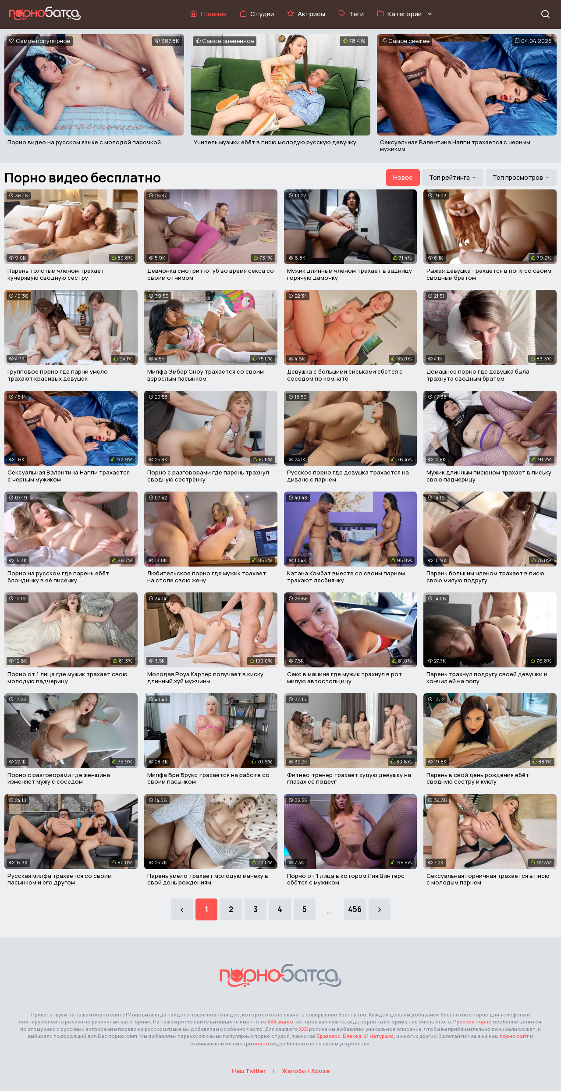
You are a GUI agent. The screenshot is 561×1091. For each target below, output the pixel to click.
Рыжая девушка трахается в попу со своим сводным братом (488, 274)
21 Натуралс (379, 1036)
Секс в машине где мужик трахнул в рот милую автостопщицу (344, 677)
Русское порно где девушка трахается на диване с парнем (348, 475)
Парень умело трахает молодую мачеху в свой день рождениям (207, 879)
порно (261, 1043)
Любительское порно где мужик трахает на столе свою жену (206, 576)
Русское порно (472, 1021)
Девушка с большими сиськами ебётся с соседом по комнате (345, 374)
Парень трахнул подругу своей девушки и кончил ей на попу (486, 677)
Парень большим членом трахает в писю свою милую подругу (485, 576)
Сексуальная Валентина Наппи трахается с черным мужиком (455, 145)
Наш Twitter (249, 1071)
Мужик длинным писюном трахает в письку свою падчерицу (488, 475)
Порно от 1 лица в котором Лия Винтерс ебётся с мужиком (346, 879)
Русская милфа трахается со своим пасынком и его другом (59, 879)
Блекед (352, 1036)
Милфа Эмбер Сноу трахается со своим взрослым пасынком (205, 374)
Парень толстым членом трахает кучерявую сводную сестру (55, 274)
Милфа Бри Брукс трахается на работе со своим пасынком (208, 778)
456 (355, 909)
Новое (403, 177)
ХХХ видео (280, 1021)
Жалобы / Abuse (306, 1071)
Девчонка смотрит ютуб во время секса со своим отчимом (210, 274)
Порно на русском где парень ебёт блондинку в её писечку (58, 576)
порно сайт (514, 1036)
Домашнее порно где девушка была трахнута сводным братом (477, 374)
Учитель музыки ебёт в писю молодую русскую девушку (275, 142)
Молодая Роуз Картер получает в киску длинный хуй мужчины (205, 677)
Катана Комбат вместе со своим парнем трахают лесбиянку (346, 576)
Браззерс (328, 1036)
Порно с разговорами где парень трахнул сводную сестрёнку (208, 475)
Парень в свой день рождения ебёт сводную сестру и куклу (477, 778)
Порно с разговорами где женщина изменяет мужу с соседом (58, 778)
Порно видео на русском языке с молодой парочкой (84, 142)
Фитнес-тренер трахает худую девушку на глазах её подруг (349, 778)
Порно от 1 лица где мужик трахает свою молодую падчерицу (67, 677)
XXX (303, 1029)
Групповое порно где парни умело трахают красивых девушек (57, 374)
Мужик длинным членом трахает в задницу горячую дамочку (349, 274)
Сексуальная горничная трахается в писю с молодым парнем (488, 879)
